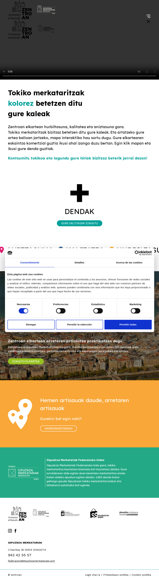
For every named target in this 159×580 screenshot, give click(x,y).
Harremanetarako (58, 428)
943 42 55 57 (19, 555)
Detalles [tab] (79, 262)
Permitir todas (128, 324)
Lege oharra (92, 574)
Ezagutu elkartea (25, 361)
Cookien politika (141, 574)
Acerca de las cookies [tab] (129, 262)
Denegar (31, 324)
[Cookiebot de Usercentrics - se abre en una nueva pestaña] (137, 252)
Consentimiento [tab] (29, 262)
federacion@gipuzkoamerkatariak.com (31, 560)
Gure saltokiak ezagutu (79, 223)
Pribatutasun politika (115, 574)
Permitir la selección (79, 324)
